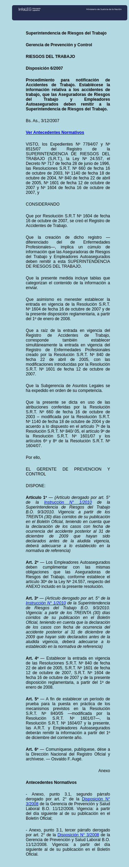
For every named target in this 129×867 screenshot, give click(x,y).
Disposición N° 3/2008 (78, 834)
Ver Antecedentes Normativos (55, 132)
